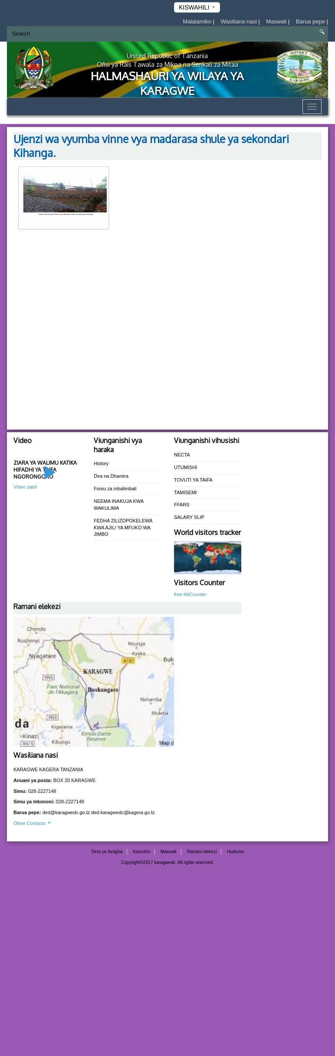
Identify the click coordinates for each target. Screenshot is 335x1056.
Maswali (277, 21)
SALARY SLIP (189, 517)
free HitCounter (190, 594)
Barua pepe (311, 21)
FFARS (181, 504)
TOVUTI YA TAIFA (193, 479)
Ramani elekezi (202, 851)
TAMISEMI (185, 492)
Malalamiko (198, 21)
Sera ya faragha (107, 851)
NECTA (182, 454)
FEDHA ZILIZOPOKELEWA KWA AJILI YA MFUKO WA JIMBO (123, 527)
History (101, 463)
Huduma (235, 851)
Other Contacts (32, 823)
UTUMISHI (185, 467)
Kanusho (141, 851)
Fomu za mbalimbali (115, 488)
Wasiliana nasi (240, 21)
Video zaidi (25, 486)
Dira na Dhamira (111, 476)
